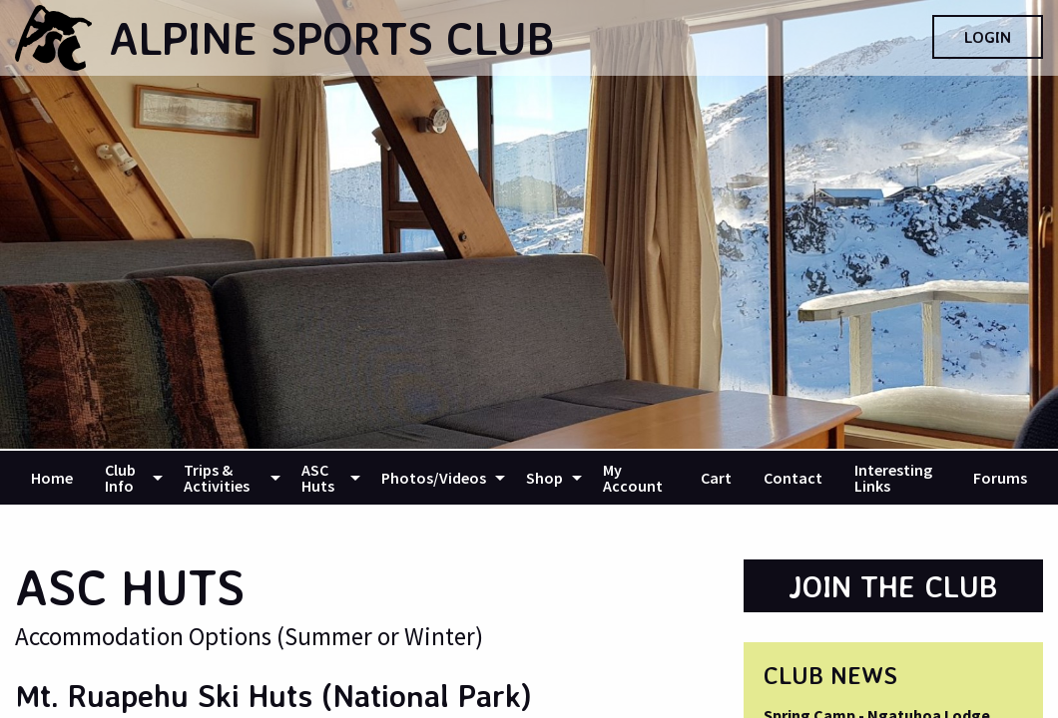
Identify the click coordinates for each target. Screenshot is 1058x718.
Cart (716, 478)
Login (987, 37)
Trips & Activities (217, 478)
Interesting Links (893, 478)
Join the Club (893, 585)
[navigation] (529, 478)
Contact (793, 478)
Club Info (120, 478)
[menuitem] (52, 478)
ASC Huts (317, 478)
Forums (1000, 478)
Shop (544, 478)
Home (52, 478)
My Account (633, 478)
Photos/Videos (433, 478)
